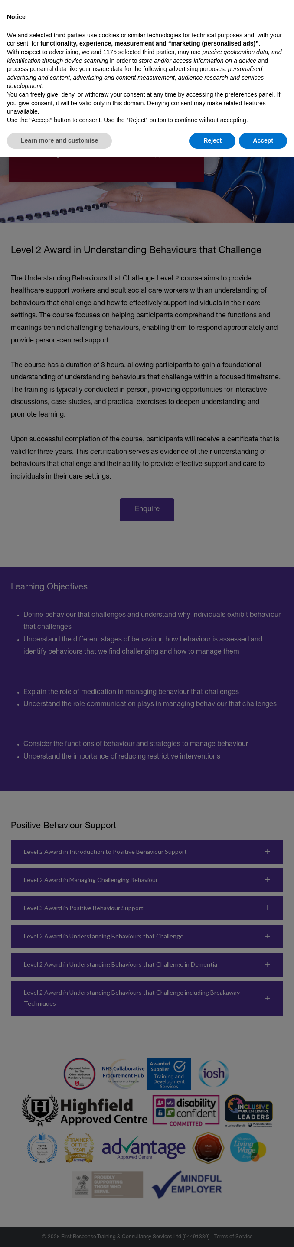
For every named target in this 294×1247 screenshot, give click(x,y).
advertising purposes (197, 68)
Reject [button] (212, 140)
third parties (158, 52)
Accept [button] (263, 140)
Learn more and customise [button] (59, 140)
